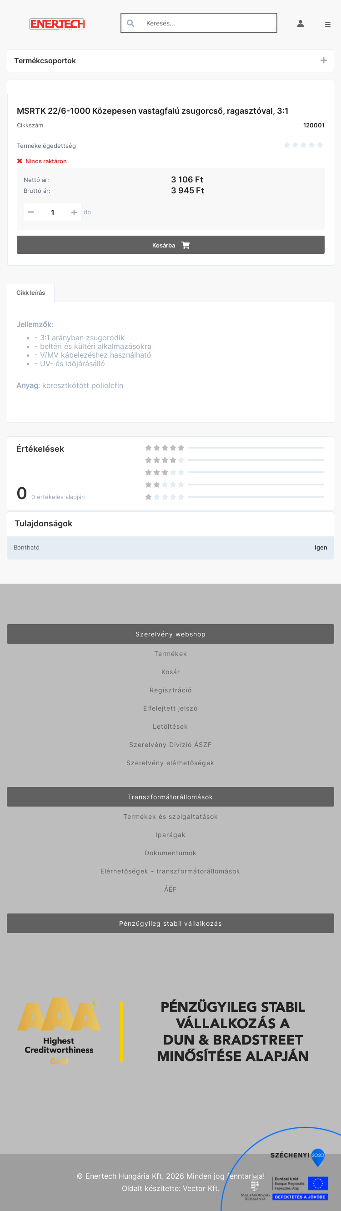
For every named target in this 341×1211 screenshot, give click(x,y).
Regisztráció (171, 690)
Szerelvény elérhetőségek (170, 763)
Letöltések (170, 726)
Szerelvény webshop (170, 634)
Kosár (170, 672)
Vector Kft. (201, 1188)
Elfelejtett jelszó (170, 708)
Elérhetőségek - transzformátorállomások (170, 871)
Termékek (170, 653)
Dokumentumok (171, 853)
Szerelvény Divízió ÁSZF (170, 744)
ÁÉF (170, 889)
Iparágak (170, 834)
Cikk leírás (30, 292)
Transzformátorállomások (170, 797)
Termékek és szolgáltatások (170, 816)
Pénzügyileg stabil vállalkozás (170, 923)
